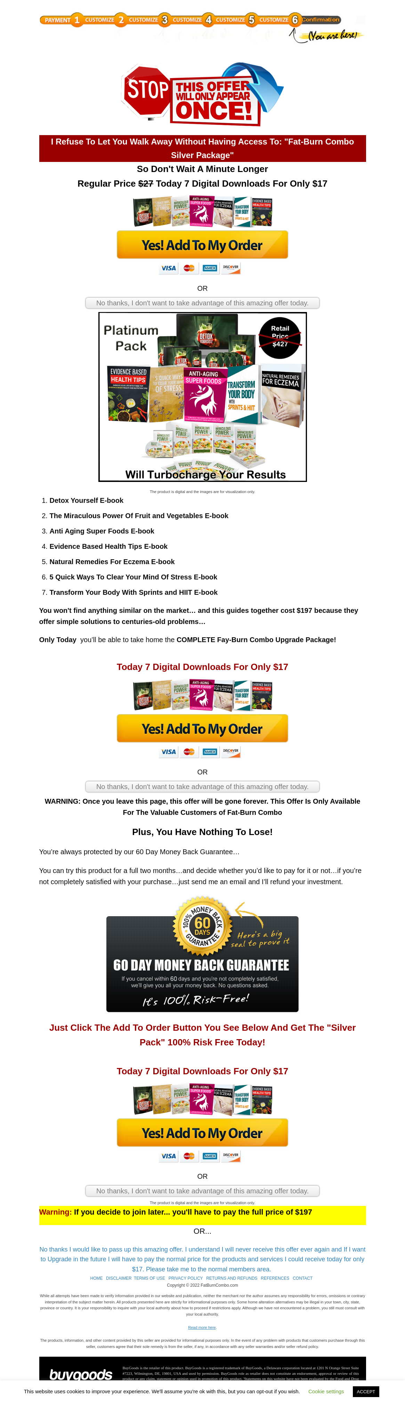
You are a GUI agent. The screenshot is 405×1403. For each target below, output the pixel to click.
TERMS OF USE (149, 1278)
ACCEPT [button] (366, 1391)
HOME (96, 1278)
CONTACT (303, 1278)
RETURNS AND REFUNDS (231, 1278)
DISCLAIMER (118, 1278)
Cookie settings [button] (326, 1391)
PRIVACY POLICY (186, 1278)
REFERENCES (275, 1278)
